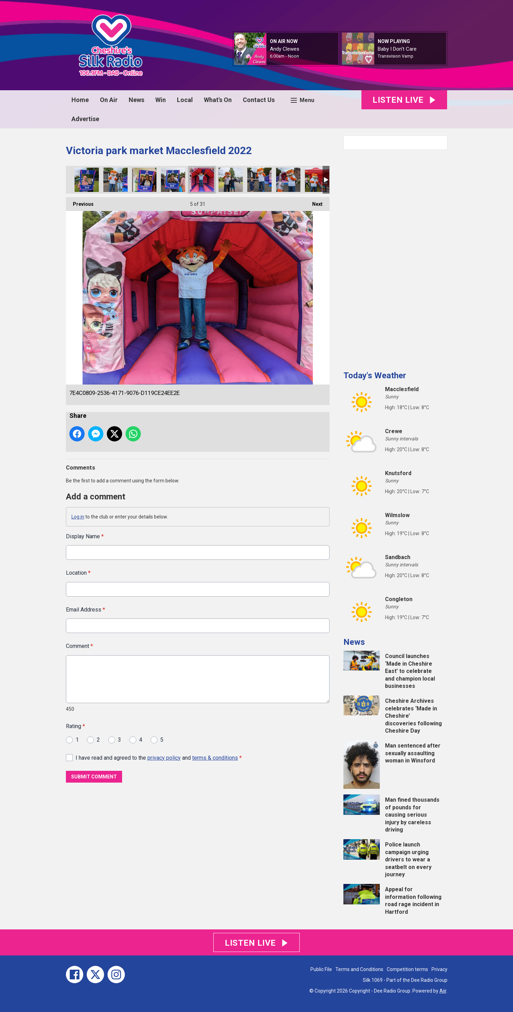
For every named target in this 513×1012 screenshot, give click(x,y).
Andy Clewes (284, 49)
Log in (77, 517)
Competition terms (407, 969)
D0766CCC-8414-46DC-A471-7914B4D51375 (144, 180)
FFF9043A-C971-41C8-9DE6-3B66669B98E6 (288, 180)
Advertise (85, 119)
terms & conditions (215, 757)
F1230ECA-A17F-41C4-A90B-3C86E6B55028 (317, 180)
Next (314, 202)
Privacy (439, 969)
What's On (218, 99)
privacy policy (164, 757)
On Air (109, 99)
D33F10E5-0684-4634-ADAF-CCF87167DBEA (259, 180)
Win (160, 99)
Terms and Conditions (359, 969)
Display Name (85, 536)
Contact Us (259, 99)
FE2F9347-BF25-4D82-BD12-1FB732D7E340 (87, 180)
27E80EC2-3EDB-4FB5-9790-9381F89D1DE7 (173, 180)
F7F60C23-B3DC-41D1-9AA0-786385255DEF (115, 180)
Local (185, 99)
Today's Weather (374, 375)
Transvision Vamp (395, 56)
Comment (79, 646)
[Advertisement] (395, 257)
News (136, 99)
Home (80, 99)
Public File (321, 969)
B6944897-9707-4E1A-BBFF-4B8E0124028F (231, 180)
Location (78, 573)
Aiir (442, 991)
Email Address (85, 609)
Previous (80, 202)
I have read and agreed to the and (159, 757)
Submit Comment (94, 776)
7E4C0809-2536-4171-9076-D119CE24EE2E (202, 180)
